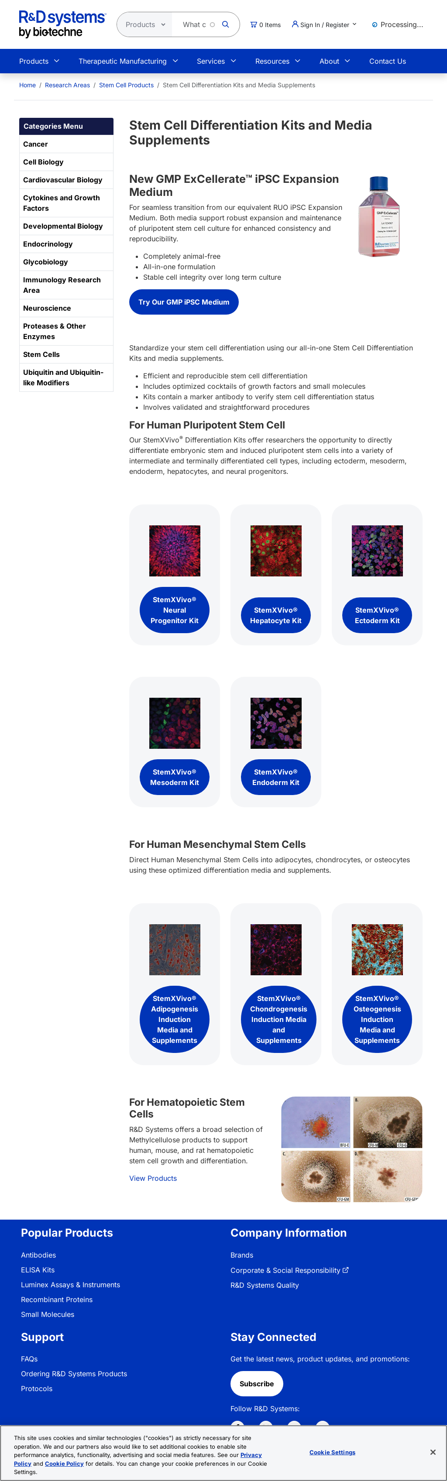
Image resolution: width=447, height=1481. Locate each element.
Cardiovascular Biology (63, 179)
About (329, 61)
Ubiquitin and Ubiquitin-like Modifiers (63, 377)
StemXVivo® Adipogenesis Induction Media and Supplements (174, 1019)
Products (33, 61)
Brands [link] (241, 1255)
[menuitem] (27, 84)
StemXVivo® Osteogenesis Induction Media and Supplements (377, 1019)
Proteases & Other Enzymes (54, 331)
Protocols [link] (36, 1388)
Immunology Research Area (62, 285)
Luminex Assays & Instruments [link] (70, 1284)
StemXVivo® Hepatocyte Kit (276, 615)
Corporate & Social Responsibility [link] (285, 1270)
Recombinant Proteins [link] (57, 1299)
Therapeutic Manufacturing (123, 61)
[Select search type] (142, 24)
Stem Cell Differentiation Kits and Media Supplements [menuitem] (239, 85)
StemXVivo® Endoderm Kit (275, 777)
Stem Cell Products (126, 85)
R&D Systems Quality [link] (264, 1285)
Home (27, 85)
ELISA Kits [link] (38, 1269)
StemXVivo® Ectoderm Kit (377, 615)
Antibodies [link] (38, 1255)
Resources (272, 61)
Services (211, 61)
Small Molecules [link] (47, 1314)
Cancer (35, 144)
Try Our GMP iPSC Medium (184, 302)
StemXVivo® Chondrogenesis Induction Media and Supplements (278, 1019)
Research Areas (67, 85)
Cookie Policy (64, 1463)
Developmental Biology (63, 226)
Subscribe (257, 1383)
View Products (153, 1178)
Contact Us (387, 61)
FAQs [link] (29, 1358)
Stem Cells (41, 354)
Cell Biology (43, 162)
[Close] (433, 1452)
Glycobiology (45, 261)
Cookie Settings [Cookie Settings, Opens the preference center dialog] (332, 1452)
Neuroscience (47, 308)
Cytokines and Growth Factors (61, 203)
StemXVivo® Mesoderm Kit (174, 777)
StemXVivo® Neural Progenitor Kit (175, 610)
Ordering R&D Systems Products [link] (74, 1373)
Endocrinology (48, 244)
